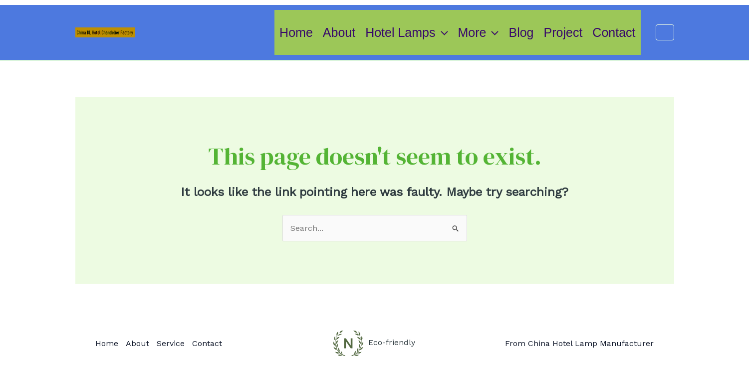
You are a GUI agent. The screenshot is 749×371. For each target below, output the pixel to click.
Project (563, 32)
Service (171, 343)
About (339, 32)
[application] (442, 32)
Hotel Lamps (406, 32)
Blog (520, 32)
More (478, 32)
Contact (613, 32)
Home (296, 32)
